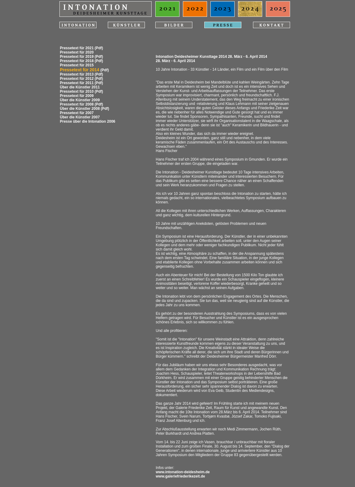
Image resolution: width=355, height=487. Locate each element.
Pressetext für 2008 (77, 104)
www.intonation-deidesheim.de (183, 472)
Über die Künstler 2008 (80, 108)
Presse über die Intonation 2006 (87, 121)
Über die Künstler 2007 (80, 117)
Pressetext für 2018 (77, 61)
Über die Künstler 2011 (80, 87)
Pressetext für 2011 (77, 83)
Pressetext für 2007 (77, 113)
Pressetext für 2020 (77, 52)
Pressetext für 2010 (77, 91)
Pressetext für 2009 (77, 96)
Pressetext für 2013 (77, 74)
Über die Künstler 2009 (80, 100)
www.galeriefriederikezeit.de (180, 476)
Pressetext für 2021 (77, 48)
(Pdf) (99, 48)
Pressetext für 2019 (77, 56)
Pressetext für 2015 (77, 65)
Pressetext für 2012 (77, 78)
